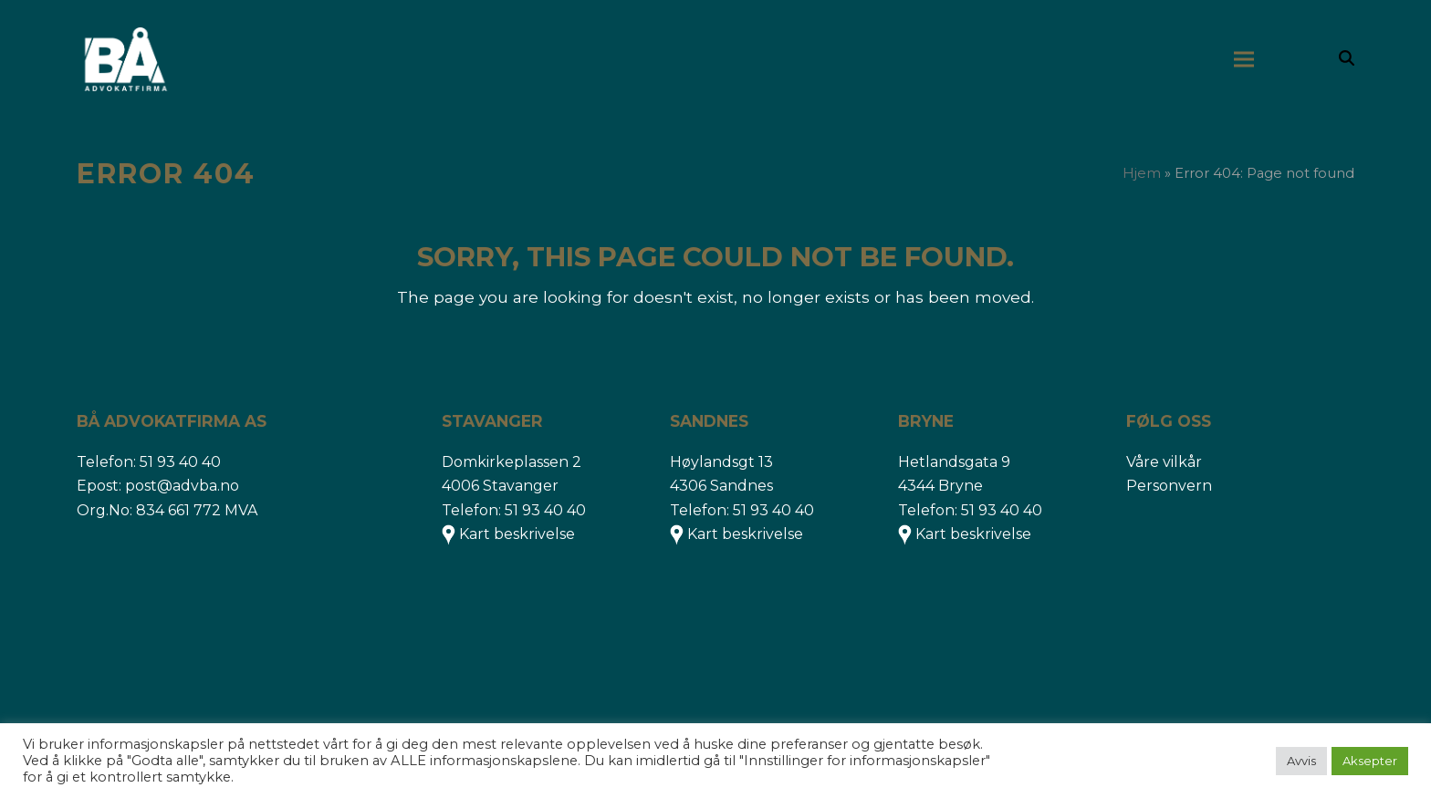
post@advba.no (182, 485)
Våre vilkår (1164, 462)
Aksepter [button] (1369, 760)
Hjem (1142, 173)
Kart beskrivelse (517, 534)
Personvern (1169, 485)
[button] (1346, 59)
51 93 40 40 (180, 462)
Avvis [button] (1301, 760)
